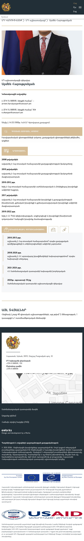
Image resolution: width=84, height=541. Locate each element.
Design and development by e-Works (16, 433)
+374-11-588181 (12, 363)
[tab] (24, 229)
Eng (75, 11)
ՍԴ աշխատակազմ (36, 20)
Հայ (75, 3)
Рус (74, 7)
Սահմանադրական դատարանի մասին (20, 409)
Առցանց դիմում (9, 415)
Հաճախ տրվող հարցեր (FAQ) (15, 422)
